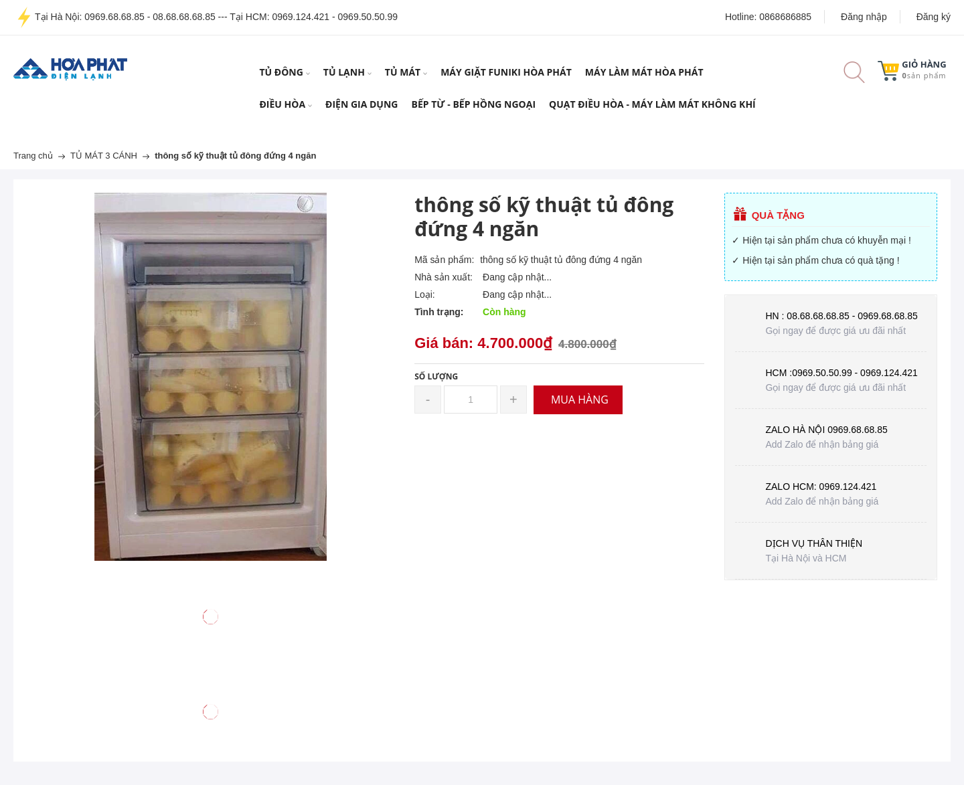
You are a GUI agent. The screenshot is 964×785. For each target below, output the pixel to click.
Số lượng (436, 376)
